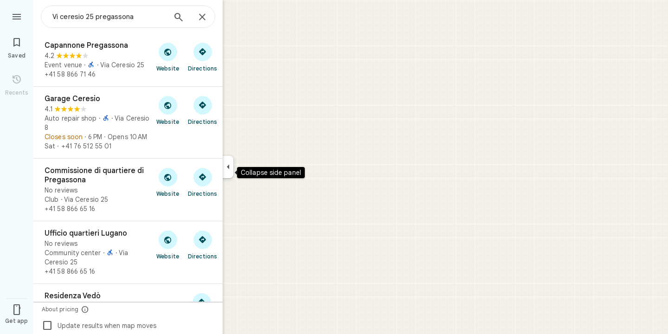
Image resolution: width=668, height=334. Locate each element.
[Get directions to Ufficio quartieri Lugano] (202, 244)
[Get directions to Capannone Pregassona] (202, 56)
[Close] (202, 17)
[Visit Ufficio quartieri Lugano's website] (167, 244)
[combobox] (109, 16)
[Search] (178, 18)
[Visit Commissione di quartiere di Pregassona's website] (167, 182)
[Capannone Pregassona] (128, 59)
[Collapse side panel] (228, 167)
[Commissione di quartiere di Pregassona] (128, 190)
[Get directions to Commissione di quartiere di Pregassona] (202, 182)
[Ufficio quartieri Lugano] (128, 252)
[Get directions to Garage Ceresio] (202, 110)
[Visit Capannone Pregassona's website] (167, 56)
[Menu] (16, 15)
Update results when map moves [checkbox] (99, 325)
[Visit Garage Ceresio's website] (167, 110)
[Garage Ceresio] (128, 122)
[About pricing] (85, 309)
